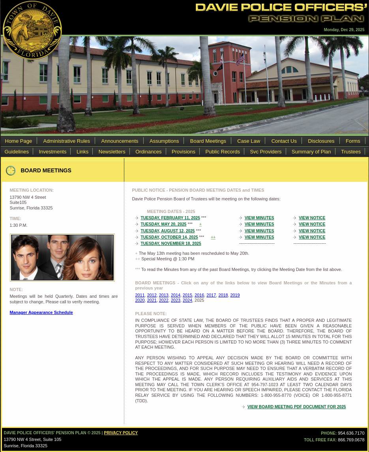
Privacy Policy (121, 433)
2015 (187, 295)
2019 (235, 295)
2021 (152, 300)
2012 (152, 295)
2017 (211, 295)
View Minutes (259, 218)
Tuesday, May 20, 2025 (164, 224)
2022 (164, 300)
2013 (164, 295)
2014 (175, 295)
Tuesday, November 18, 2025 (171, 243)
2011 (140, 295)
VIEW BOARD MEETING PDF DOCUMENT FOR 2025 (296, 407)
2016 (199, 295)
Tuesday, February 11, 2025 (170, 218)
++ (213, 237)
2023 (175, 300)
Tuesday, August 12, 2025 (168, 231)
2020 (140, 300)
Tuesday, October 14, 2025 (169, 237)
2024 (187, 300)
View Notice (312, 218)
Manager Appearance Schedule (41, 312)
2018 (223, 295)
